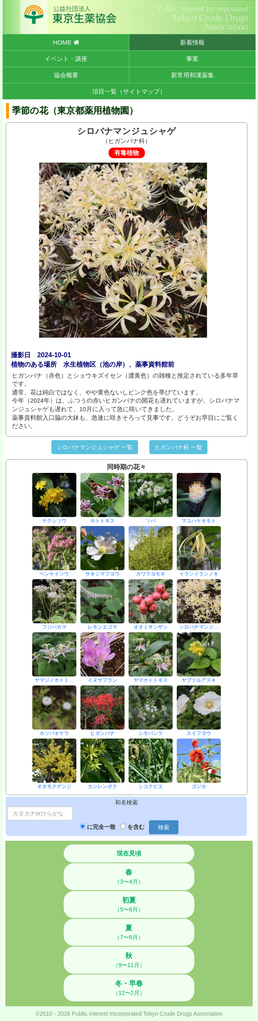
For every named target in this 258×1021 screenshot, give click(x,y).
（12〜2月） (129, 988)
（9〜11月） (129, 960)
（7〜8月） (129, 932)
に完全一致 (101, 827)
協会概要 (66, 75)
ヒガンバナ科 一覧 (178, 447)
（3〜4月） (129, 877)
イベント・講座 (65, 58)
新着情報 (192, 42)
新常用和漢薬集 (192, 75)
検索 (163, 827)
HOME (66, 42)
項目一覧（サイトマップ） (129, 91)
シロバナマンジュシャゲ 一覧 (95, 447)
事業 (192, 58)
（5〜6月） (129, 904)
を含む (136, 827)
